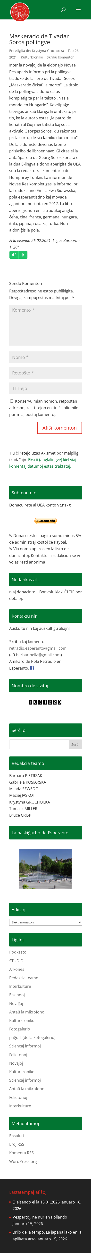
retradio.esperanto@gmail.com (37, 648)
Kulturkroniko (32, 57)
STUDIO (16, 960)
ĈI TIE (69, 592)
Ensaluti (16, 1135)
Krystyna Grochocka (48, 50)
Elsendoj (17, 994)
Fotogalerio (19, 1029)
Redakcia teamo (23, 977)
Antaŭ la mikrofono (26, 1012)
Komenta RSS (21, 1152)
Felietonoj (18, 1054)
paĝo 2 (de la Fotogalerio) (32, 1037)
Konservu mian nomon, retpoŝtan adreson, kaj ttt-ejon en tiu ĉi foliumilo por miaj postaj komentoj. (43, 407)
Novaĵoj (16, 1003)
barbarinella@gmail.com (38, 654)
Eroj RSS (16, 1144)
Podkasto (17, 952)
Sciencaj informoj (25, 1046)
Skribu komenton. (61, 57)
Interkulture (20, 986)
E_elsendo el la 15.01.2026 (36, 1202)
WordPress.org (23, 1161)
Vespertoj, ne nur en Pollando (40, 1217)
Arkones (16, 969)
